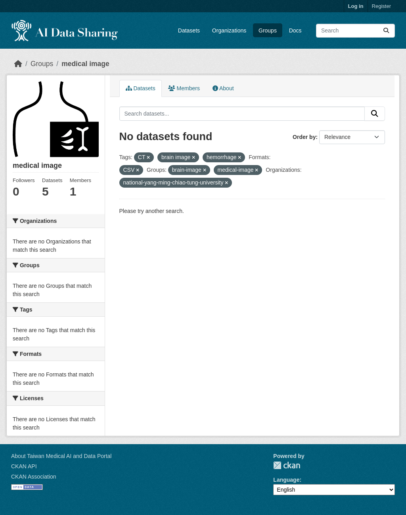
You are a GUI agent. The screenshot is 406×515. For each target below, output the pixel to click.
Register (381, 6)
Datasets (189, 30)
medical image (85, 64)
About (223, 88)
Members (184, 88)
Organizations (229, 30)
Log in (356, 6)
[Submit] (386, 31)
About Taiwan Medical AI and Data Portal (61, 456)
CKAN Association (33, 476)
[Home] (18, 64)
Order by (304, 137)
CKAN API (24, 466)
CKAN (286, 465)
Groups (268, 30)
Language (286, 480)
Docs (295, 30)
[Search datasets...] (355, 31)
